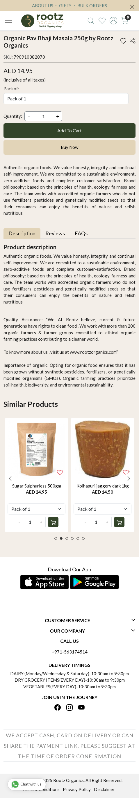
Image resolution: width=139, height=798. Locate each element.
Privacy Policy (77, 789)
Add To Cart (69, 130)
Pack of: (11, 88)
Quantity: (12, 116)
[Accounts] (113, 20)
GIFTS (63, 5)
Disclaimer (104, 789)
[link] (91, 20)
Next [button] (129, 478)
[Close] (132, 7)
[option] (36, 475)
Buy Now (69, 147)
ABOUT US (42, 5)
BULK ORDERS (89, 5)
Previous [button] (10, 478)
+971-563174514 (70, 651)
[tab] (21, 233)
